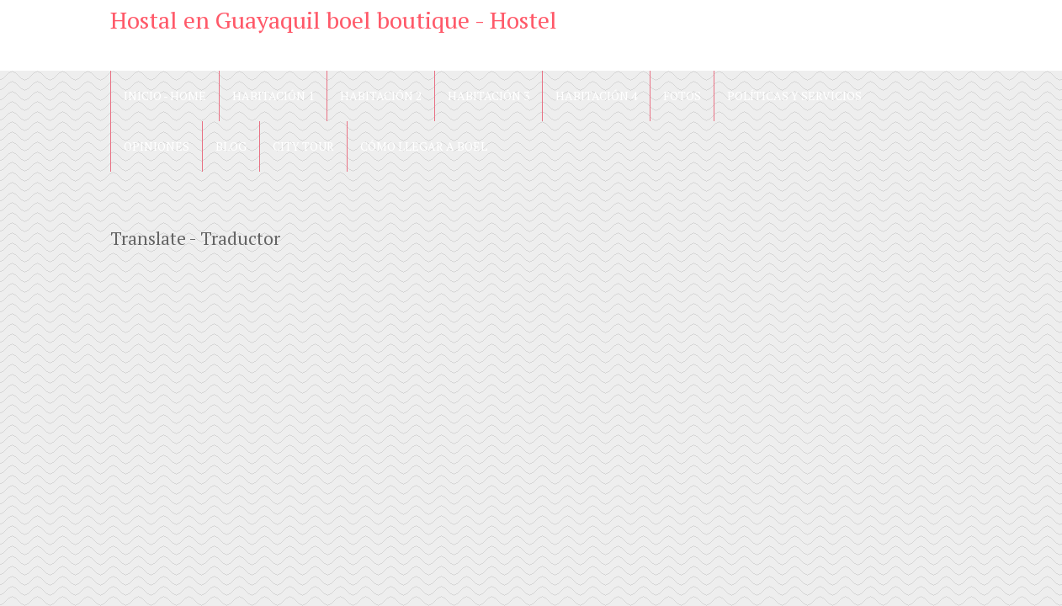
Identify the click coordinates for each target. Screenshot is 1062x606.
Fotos (682, 96)
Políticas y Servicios (794, 96)
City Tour (303, 146)
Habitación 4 (596, 96)
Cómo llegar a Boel (423, 146)
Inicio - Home (165, 96)
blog (231, 146)
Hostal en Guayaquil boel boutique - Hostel (333, 19)
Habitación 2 (381, 96)
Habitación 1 (273, 96)
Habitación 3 (488, 96)
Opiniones (156, 146)
